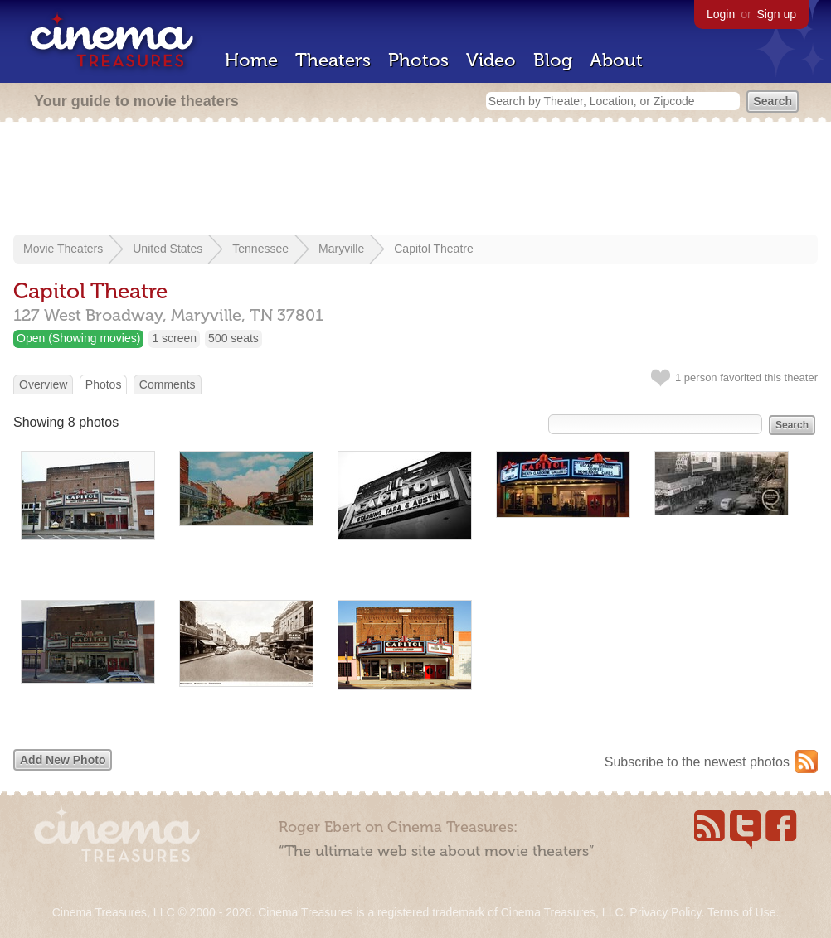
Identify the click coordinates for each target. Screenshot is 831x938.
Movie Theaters (63, 248)
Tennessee (260, 248)
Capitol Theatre (433, 248)
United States (167, 248)
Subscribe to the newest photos (697, 762)
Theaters (333, 60)
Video (491, 60)
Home (251, 60)
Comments (167, 384)
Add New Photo (62, 759)
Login (721, 14)
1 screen (174, 338)
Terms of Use (741, 912)
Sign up (776, 14)
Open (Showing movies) (78, 338)
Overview (43, 384)
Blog (552, 60)
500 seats (233, 338)
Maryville (341, 248)
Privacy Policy (665, 912)
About (616, 60)
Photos (418, 60)
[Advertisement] (415, 180)
